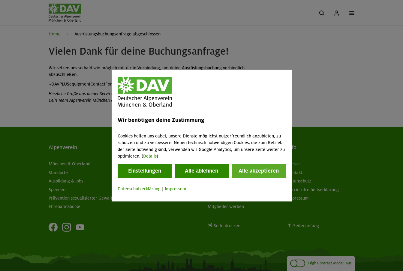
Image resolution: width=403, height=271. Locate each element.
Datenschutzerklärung (139, 189)
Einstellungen (144, 171)
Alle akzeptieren (259, 171)
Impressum (175, 189)
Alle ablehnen (201, 171)
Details (150, 156)
